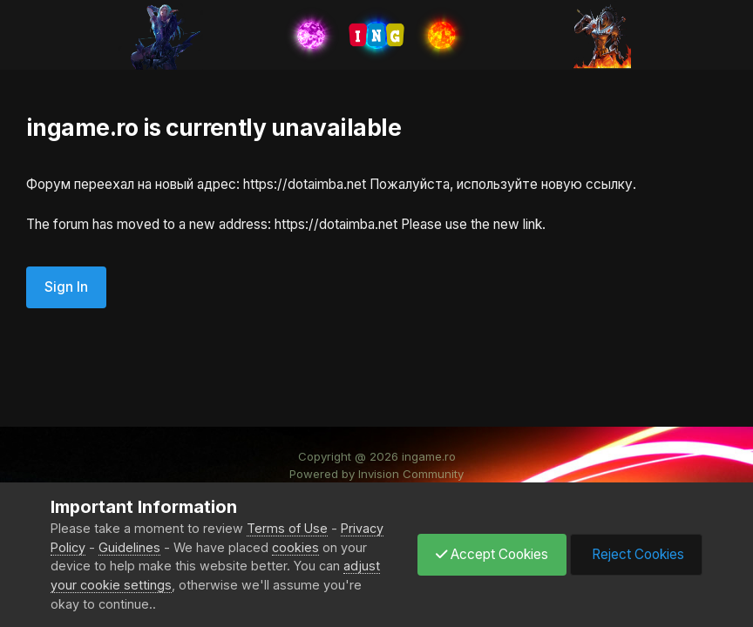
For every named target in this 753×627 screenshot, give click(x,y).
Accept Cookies (492, 554)
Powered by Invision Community (376, 474)
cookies (295, 547)
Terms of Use (287, 528)
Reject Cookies (636, 554)
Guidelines (129, 547)
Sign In (66, 287)
